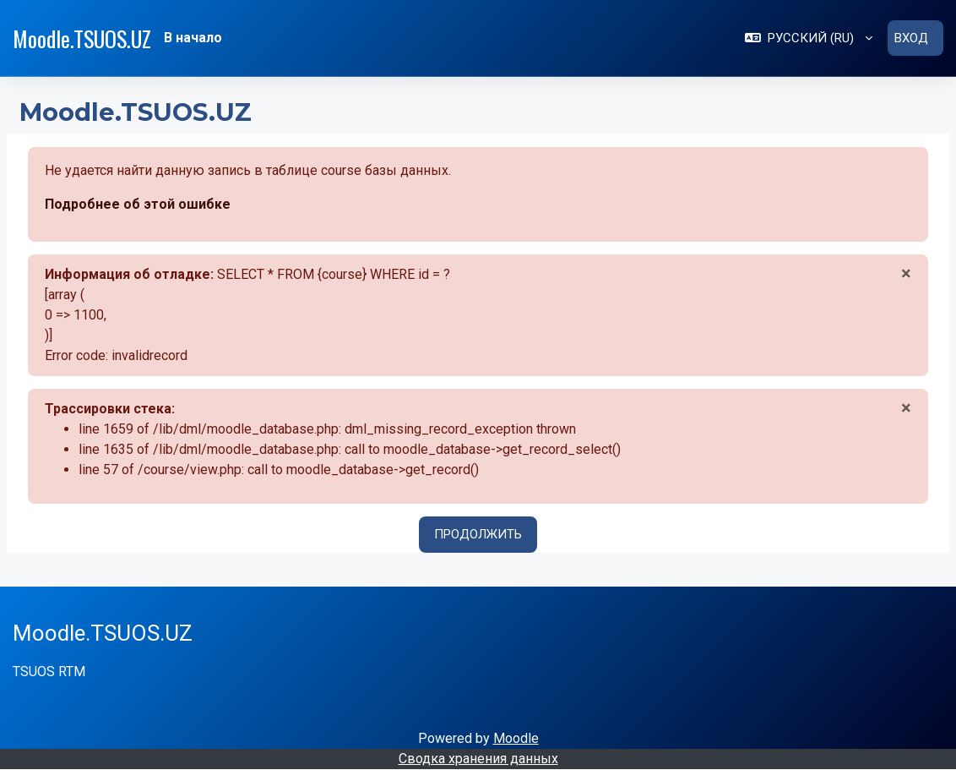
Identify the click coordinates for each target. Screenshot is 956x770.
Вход (911, 38)
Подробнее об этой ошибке (138, 204)
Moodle (516, 738)
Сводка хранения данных (478, 759)
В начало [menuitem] (193, 38)
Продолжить (478, 534)
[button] (809, 38)
